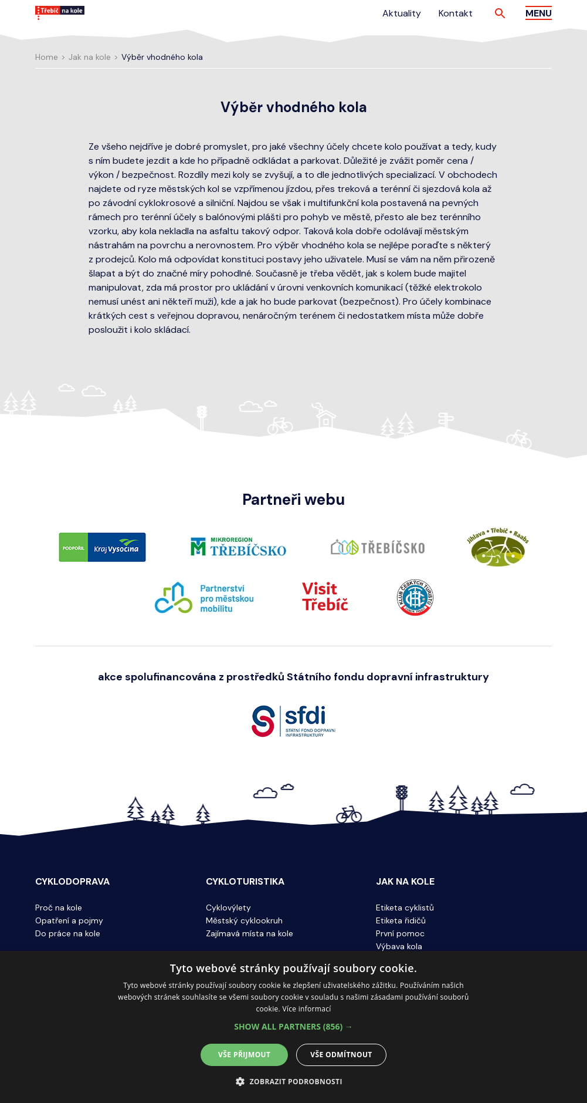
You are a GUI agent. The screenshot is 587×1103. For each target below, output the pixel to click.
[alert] (293, 1027)
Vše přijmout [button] (244, 1055)
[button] (293, 1027)
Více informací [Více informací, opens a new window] (306, 1009)
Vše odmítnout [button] (341, 1055)
